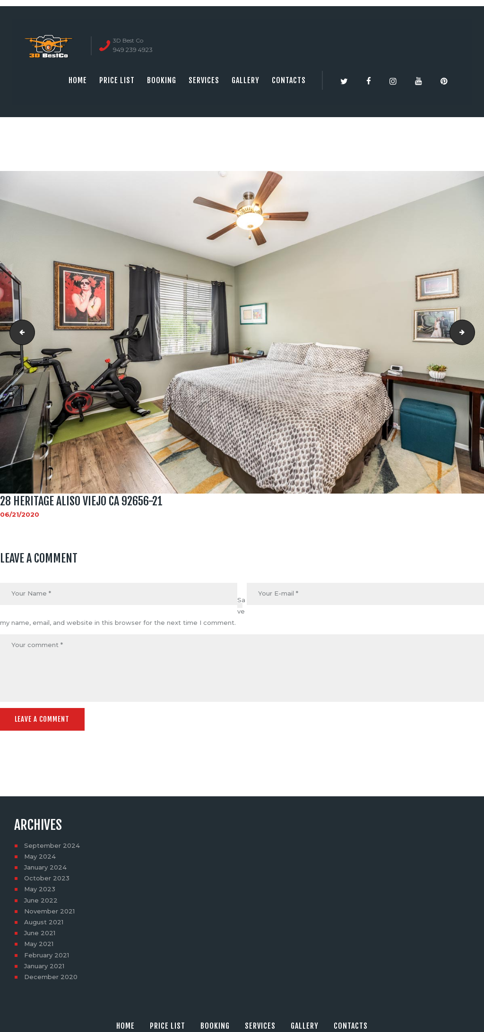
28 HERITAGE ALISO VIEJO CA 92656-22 (471, 332)
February (46, 954)
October (46, 877)
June (41, 899)
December (51, 976)
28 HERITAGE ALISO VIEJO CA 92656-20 (19, 332)
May (40, 855)
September (52, 844)
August (43, 921)
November (49, 910)
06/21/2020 (19, 514)
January (45, 866)
